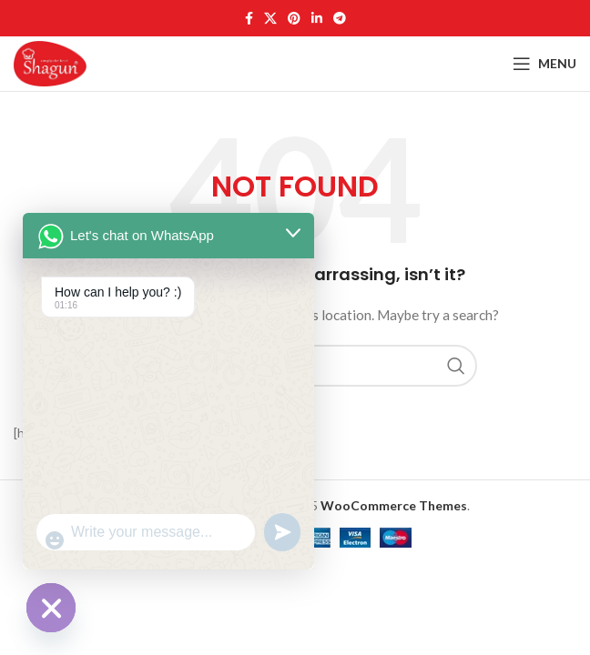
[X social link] (270, 18)
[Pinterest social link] (294, 18)
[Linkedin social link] (317, 18)
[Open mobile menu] (544, 63)
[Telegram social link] (339, 18)
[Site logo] (50, 62)
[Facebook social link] (249, 18)
